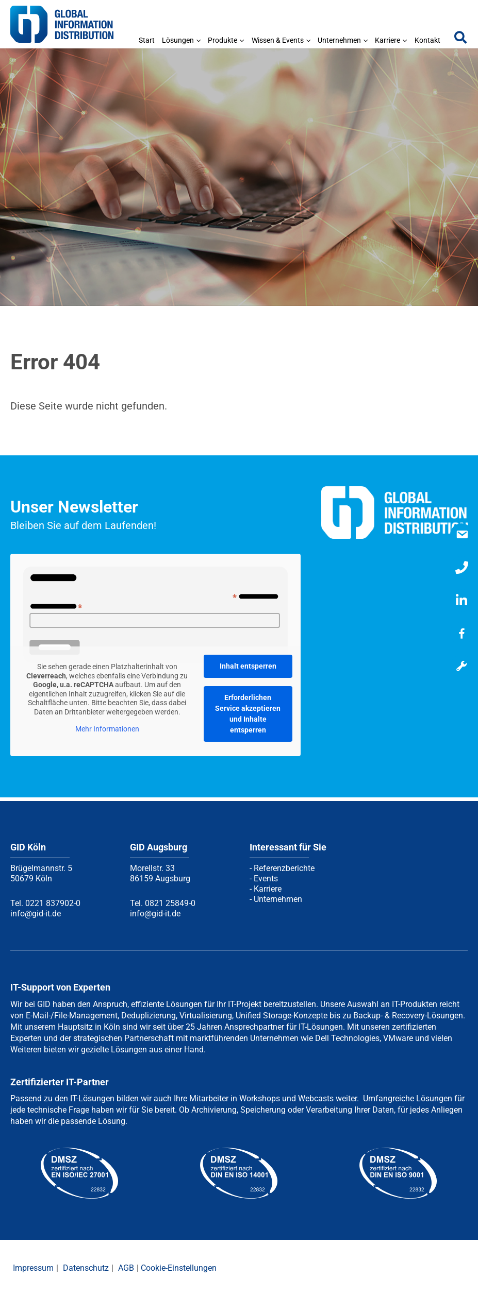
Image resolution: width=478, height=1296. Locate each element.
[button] (461, 39)
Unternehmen (278, 899)
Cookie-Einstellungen (179, 1268)
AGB (126, 1268)
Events (266, 878)
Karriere (268, 889)
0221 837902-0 (52, 903)
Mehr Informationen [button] (107, 729)
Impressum (33, 1268)
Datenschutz (86, 1268)
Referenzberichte (284, 868)
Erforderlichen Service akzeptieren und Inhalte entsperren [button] (248, 713)
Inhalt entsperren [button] (248, 666)
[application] (197, 40)
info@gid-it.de (35, 913)
